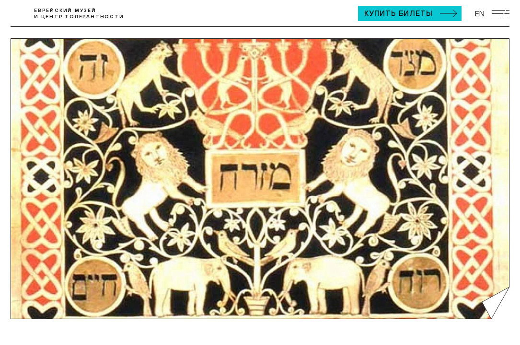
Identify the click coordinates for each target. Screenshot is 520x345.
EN (480, 13)
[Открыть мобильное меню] (500, 13)
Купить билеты (398, 13)
